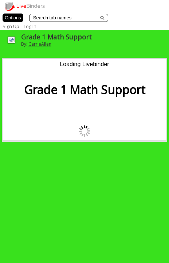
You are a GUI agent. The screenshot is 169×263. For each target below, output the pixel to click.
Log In (30, 26)
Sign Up (11, 26)
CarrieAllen (39, 44)
